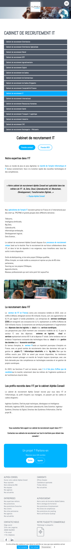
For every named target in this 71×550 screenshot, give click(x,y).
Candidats (41, 477)
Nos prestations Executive (12, 506)
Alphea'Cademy (43, 498)
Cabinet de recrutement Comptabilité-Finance (21, 88)
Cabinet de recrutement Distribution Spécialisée (22, 47)
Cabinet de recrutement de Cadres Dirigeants (21, 83)
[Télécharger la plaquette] (52, 531)
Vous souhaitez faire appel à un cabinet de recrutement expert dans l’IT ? (35, 428)
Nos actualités (9, 492)
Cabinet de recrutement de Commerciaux (19, 78)
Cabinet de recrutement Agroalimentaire (19, 62)
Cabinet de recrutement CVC (15, 124)
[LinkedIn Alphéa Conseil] (12, 540)
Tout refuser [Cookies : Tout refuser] (34, 547)
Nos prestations (9, 504)
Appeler (40, 460)
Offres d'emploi (42, 480)
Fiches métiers (42, 485)
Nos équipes (8, 487)
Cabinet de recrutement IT (14, 93)
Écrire (30, 460)
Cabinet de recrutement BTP (15, 57)
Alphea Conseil (11, 477)
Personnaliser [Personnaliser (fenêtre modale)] (46, 547)
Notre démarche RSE (11, 485)
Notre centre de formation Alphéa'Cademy (50, 501)
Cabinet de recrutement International (18, 99)
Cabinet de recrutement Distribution (18, 42)
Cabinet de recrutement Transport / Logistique (21, 114)
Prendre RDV (45, 147)
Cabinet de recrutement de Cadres (17, 73)
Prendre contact (27, 147)
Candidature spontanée (44, 482)
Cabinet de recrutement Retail (16, 52)
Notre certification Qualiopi (46, 514)
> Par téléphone (9, 535)
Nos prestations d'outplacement (47, 506)
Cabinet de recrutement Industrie (17, 119)
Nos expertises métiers (12, 501)
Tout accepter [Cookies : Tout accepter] (22, 547)
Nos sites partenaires (11, 511)
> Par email (8, 532)
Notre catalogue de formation (47, 504)
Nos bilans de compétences (46, 509)
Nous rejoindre (8, 482)
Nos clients (8, 509)
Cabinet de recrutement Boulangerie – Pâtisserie (22, 129)
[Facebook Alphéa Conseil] (6, 540)
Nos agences (8, 490)
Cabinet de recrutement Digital (16, 68)
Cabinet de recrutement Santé (16, 109)
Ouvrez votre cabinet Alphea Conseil (16, 480)
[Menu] (66, 3)
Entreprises (9, 498)
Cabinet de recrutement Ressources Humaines (21, 104)
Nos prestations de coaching (46, 511)
